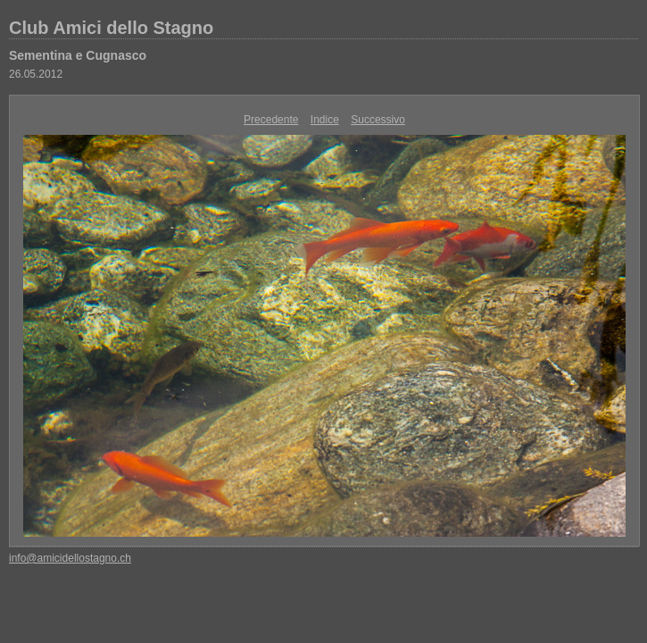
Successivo (378, 119)
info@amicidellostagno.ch (70, 558)
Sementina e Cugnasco (77, 55)
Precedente (271, 119)
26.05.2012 (35, 74)
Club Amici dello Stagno (111, 28)
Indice (325, 119)
